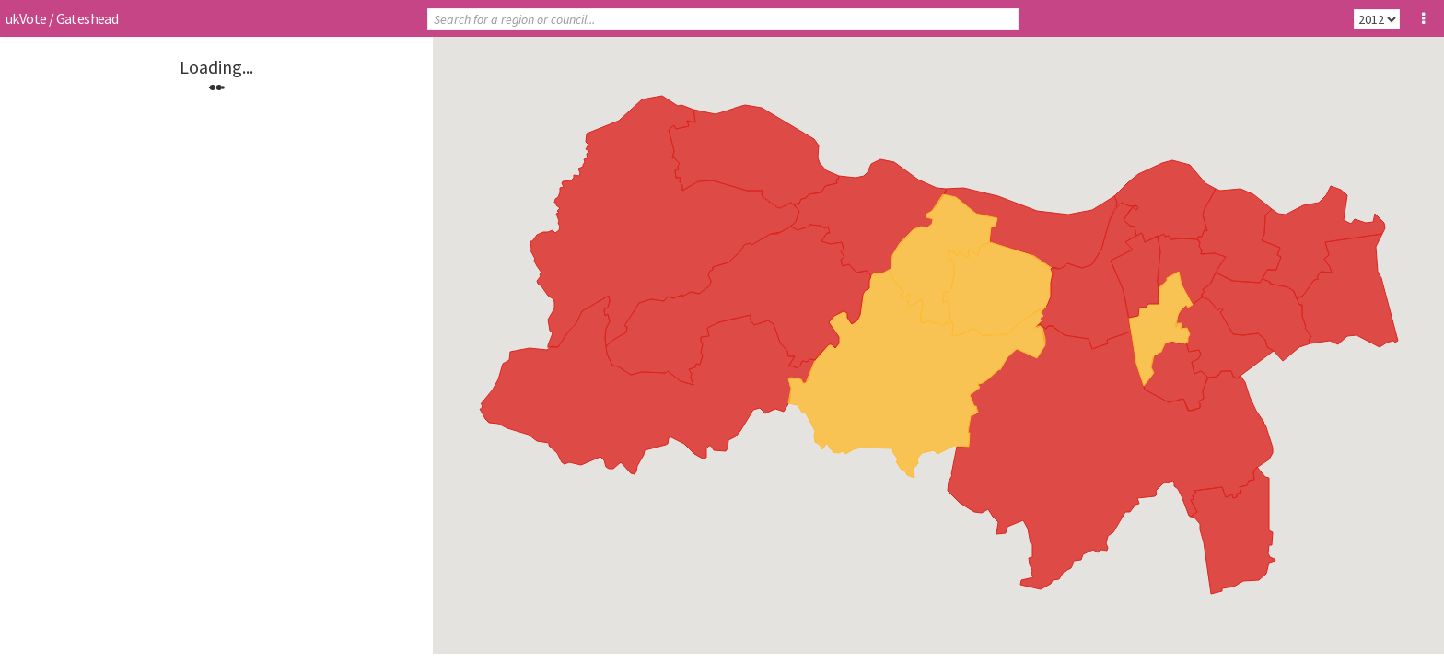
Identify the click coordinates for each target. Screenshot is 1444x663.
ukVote (26, 18)
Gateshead (87, 18)
